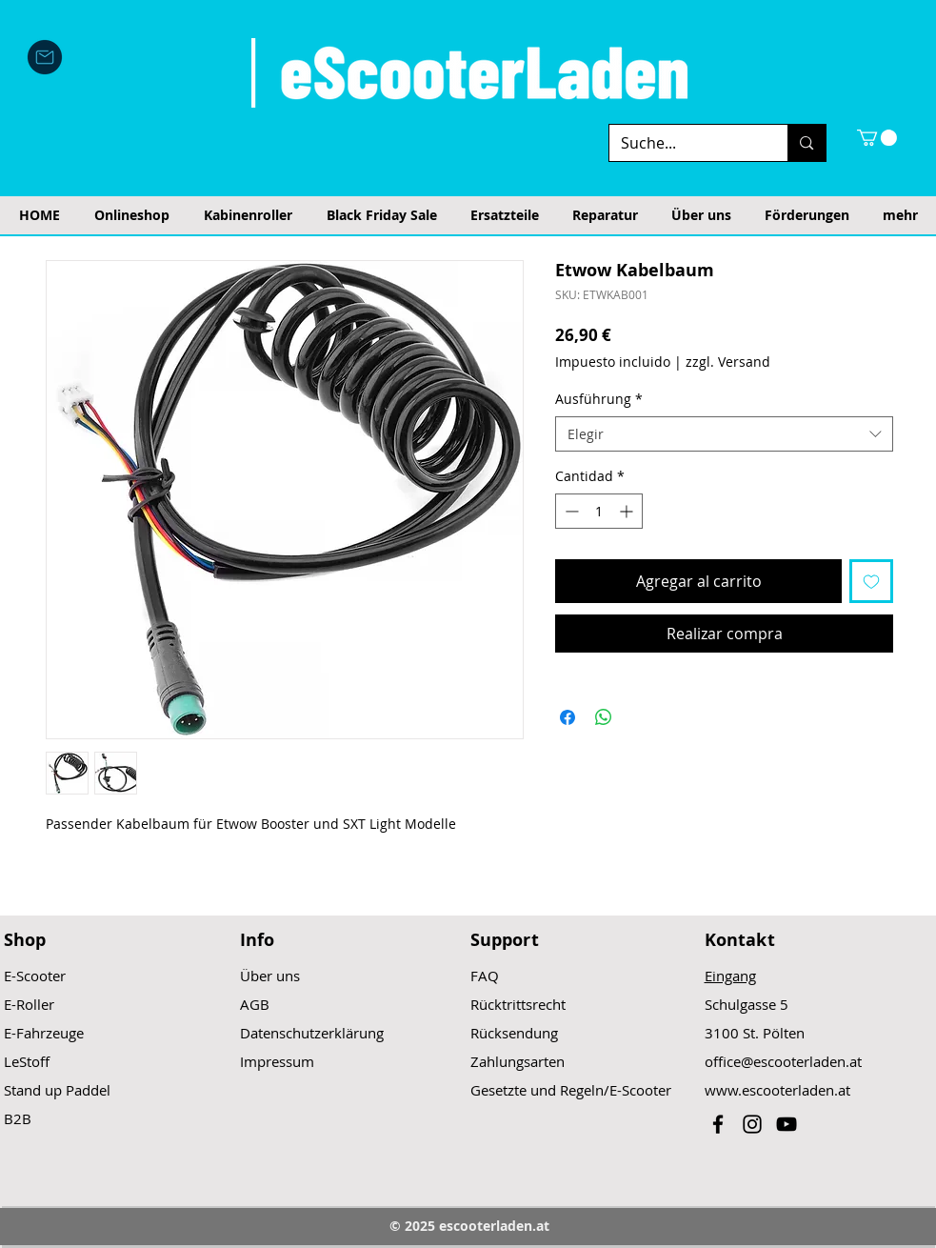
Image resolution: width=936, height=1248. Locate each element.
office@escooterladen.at (783, 1061)
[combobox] (724, 434)
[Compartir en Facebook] (567, 717)
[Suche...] (684, 143)
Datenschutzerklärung (312, 1032)
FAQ (484, 975)
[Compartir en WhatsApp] (603, 717)
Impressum (277, 1061)
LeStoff (27, 1061)
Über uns (270, 975)
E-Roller (29, 1004)
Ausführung (599, 399)
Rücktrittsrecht (518, 1004)
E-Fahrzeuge (44, 1032)
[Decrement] (570, 511)
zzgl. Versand (728, 361)
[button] (877, 138)
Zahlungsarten (517, 1061)
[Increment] (628, 511)
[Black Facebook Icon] (718, 1124)
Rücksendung (514, 1032)
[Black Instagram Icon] (752, 1124)
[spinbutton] (599, 511)
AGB (254, 1004)
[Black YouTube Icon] (786, 1124)
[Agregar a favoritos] (871, 581)
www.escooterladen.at (777, 1089)
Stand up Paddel (57, 1089)
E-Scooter (35, 975)
